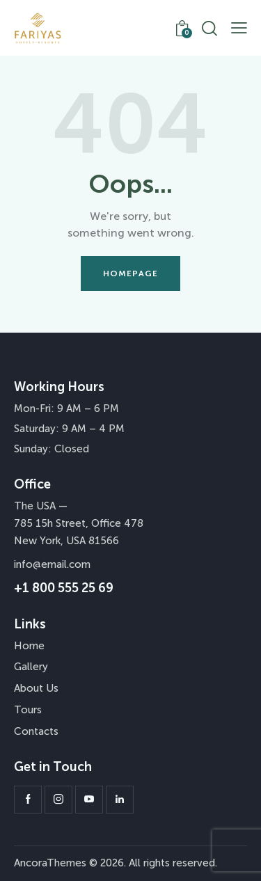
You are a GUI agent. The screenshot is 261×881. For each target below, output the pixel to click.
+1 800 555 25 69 (63, 588)
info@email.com (52, 564)
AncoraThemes (50, 863)
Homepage (131, 273)
